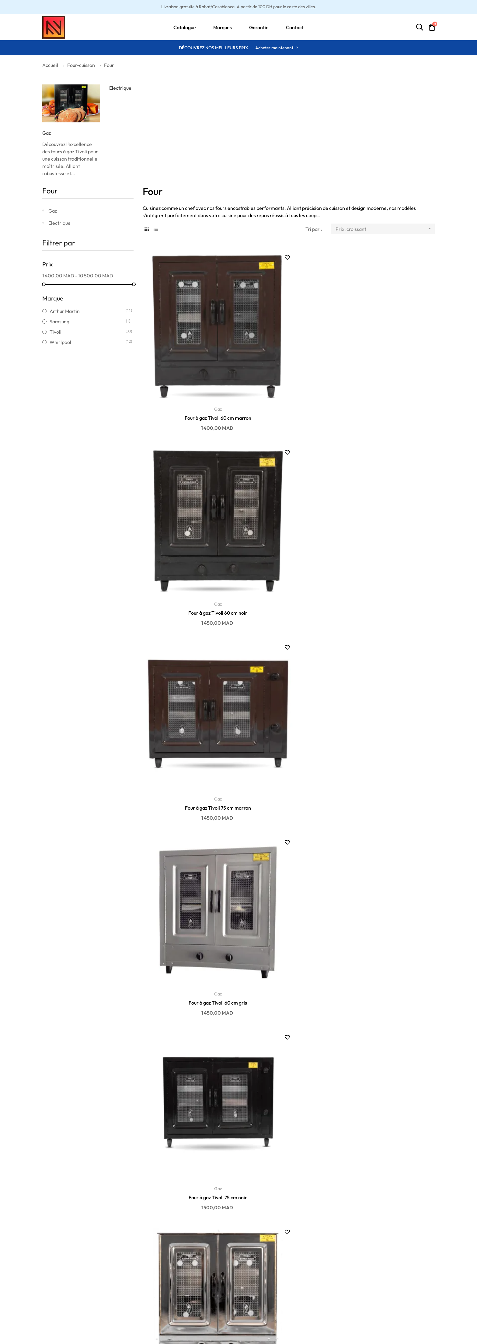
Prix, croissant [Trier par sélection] (385, 229)
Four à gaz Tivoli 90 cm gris (389, 630)
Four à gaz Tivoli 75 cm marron (389, 359)
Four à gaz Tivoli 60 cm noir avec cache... (188, 1037)
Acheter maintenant (274, 47)
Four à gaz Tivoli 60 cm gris (188, 494)
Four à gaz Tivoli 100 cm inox (389, 901)
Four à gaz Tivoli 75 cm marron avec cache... (188, 1172)
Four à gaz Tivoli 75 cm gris (289, 630)
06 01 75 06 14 (402, 1282)
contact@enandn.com (411, 1273)
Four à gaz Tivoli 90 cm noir (188, 765)
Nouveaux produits (186, 1282)
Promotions (179, 1291)
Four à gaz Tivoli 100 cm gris (288, 1037)
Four (49, 190)
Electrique (120, 88)
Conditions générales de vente (75, 1309)
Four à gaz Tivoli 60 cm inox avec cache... (288, 1172)
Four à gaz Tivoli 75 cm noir (288, 494)
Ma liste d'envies (287, 1282)
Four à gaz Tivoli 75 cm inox (188, 630)
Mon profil (280, 1273)
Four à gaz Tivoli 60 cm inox (389, 494)
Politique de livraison (64, 1282)
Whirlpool (88, 342)
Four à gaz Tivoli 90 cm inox (389, 765)
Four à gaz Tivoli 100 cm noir (288, 901)
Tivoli (88, 332)
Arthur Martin (88, 311)
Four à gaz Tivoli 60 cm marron (188, 359)
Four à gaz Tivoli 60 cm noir (288, 359)
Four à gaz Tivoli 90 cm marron (288, 765)
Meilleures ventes (185, 1273)
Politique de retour (62, 1300)
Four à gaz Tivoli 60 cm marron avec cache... (389, 1037)
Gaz (46, 133)
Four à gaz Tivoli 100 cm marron (188, 901)
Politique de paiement (66, 1291)
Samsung (88, 321)
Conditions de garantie (67, 1273)
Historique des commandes (299, 1291)
